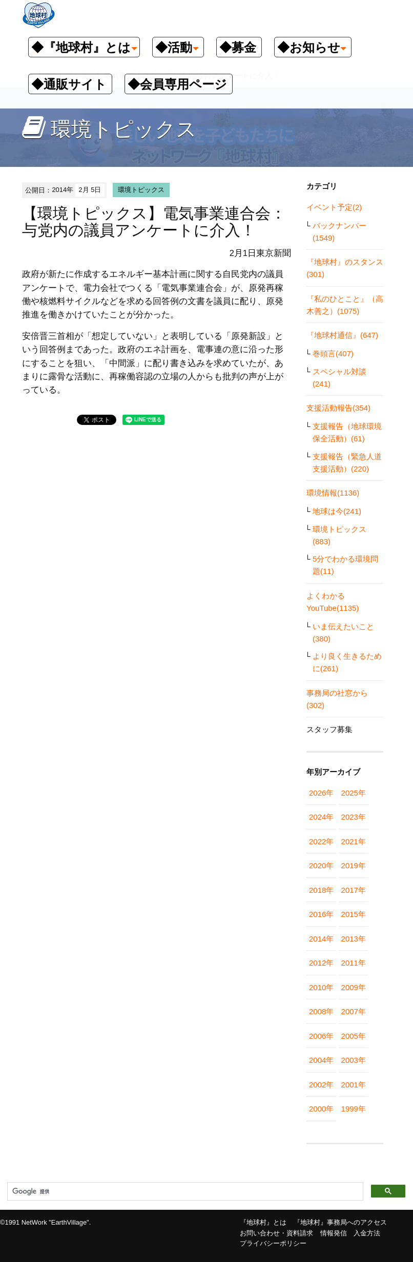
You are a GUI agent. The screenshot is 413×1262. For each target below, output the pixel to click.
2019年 (353, 865)
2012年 (321, 962)
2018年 (321, 890)
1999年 (353, 1108)
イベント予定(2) (334, 207)
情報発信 (333, 1233)
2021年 (353, 841)
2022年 (321, 841)
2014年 (321, 938)
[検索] (184, 1192)
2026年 (321, 792)
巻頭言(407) (333, 353)
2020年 (321, 865)
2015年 (353, 914)
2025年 (353, 792)
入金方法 (367, 1233)
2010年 (321, 987)
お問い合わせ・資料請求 (276, 1233)
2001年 (353, 1084)
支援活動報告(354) (338, 407)
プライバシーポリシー (273, 1243)
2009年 (353, 987)
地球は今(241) (337, 511)
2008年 (321, 1011)
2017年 (353, 890)
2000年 (321, 1108)
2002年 (321, 1084)
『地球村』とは (263, 1222)
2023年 (353, 816)
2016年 (321, 914)
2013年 (353, 938)
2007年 (353, 1011)
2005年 (353, 1036)
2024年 (321, 816)
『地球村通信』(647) (342, 335)
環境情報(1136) (332, 492)
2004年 (321, 1060)
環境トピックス (141, 190)
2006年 (321, 1036)
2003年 (353, 1060)
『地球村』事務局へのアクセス (340, 1222)
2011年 (353, 962)
